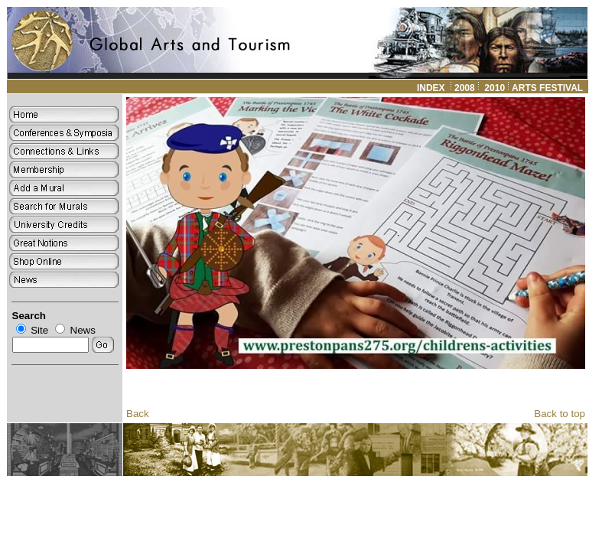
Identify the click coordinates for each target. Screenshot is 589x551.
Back (137, 413)
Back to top (559, 413)
